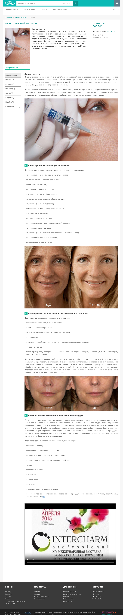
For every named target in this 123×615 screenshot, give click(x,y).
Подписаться (12, 67)
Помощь (37, 592)
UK (114, 9)
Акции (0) (9, 84)
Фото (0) (9, 93)
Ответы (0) (10, 89)
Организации (29, 9)
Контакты (8, 596)
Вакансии (8, 594)
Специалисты (12, 9)
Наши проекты (10, 604)
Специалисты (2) (12, 106)
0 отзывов (111, 31)
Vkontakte (97, 599)
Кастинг (37, 594)
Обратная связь (98, 592)
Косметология (21, 17)
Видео (44, 9)
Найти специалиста (41, 596)
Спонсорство (68, 601)
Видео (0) (9, 98)
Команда (8, 592)
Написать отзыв (60, 9)
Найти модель (68, 599)
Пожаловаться (39, 599)
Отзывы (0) (10, 80)
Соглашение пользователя (15, 601)
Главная (8, 17)
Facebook (96, 596)
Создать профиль (69, 592)
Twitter (95, 594)
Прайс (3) (9, 102)
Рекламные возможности (72, 594)
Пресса (7, 599)
